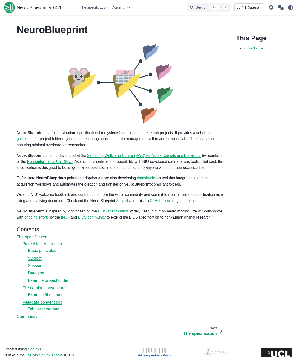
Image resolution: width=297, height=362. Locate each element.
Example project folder (48, 280)
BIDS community (92, 217)
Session (35, 265)
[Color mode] (290, 7)
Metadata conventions (42, 302)
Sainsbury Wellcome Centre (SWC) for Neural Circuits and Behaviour (144, 155)
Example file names (46, 294)
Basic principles (42, 250)
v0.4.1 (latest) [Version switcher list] (247, 7)
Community (120, 7)
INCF (65, 217)
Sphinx (33, 349)
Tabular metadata (43, 309)
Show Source (253, 48)
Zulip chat (124, 201)
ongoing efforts (36, 217)
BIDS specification (113, 211)
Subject (35, 258)
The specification (94, 7)
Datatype (36, 273)
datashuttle (146, 178)
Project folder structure (42, 243)
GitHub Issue (160, 201)
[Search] (209, 7)
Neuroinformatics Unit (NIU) (49, 161)
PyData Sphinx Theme (44, 355)
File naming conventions (44, 288)
